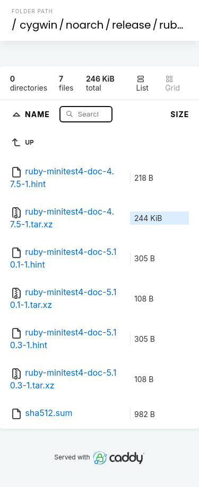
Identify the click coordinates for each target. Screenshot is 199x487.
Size (179, 114)
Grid (172, 83)
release (131, 24)
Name (38, 113)
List (142, 83)
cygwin (38, 24)
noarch (85, 24)
